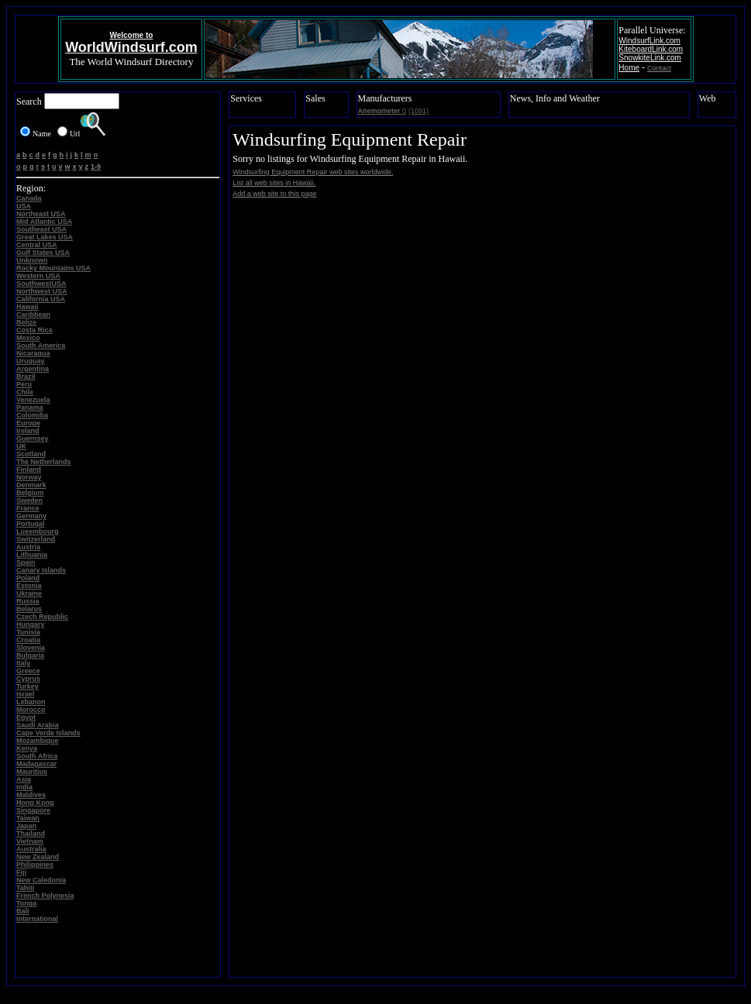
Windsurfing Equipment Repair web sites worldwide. (313, 172)
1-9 (96, 166)
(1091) (418, 111)
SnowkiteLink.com (649, 57)
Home (628, 68)
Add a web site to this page (274, 194)
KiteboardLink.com (650, 49)
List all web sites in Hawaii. (274, 183)
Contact (659, 68)
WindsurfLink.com (649, 40)
